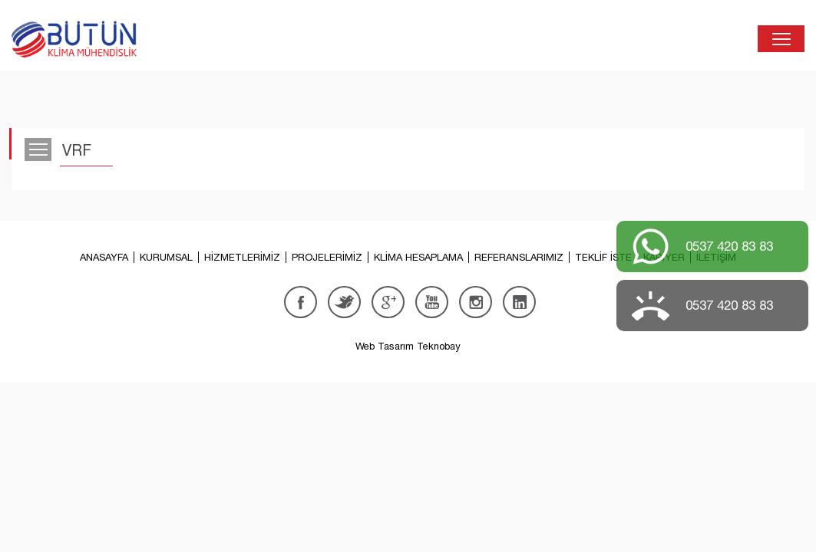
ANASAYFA (104, 257)
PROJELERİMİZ (327, 257)
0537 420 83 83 (729, 246)
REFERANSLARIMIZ (518, 257)
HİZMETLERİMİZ (242, 257)
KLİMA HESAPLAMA (418, 257)
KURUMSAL (166, 257)
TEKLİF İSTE (603, 257)
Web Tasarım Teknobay (408, 346)
